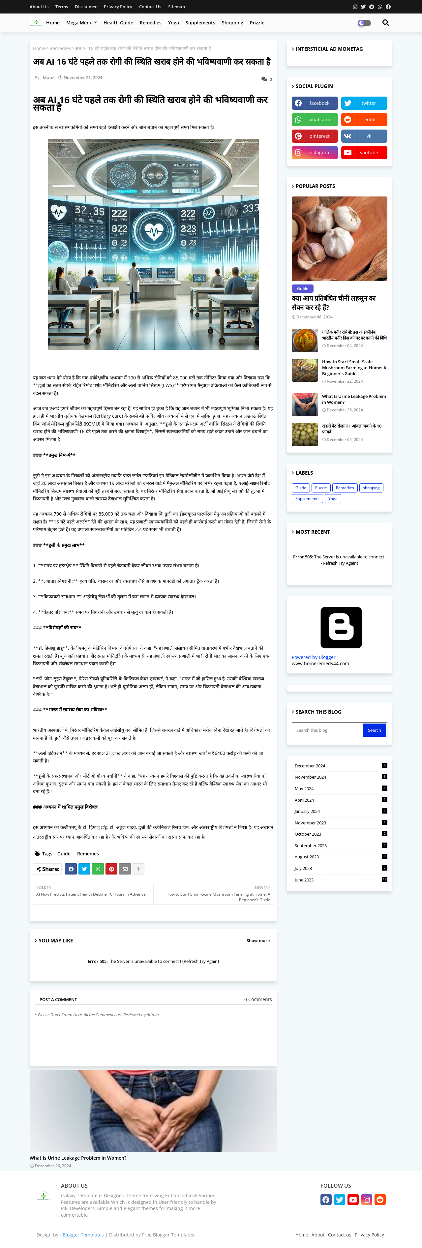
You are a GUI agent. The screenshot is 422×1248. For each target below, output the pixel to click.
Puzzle (257, 22)
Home (53, 22)
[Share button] (138, 869)
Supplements (200, 22)
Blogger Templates (83, 1235)
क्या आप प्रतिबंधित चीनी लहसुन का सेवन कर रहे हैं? (334, 303)
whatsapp (319, 119)
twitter (369, 103)
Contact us (150, 7)
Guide (64, 853)
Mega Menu (79, 22)
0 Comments (258, 999)
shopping (371, 487)
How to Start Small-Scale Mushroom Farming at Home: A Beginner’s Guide (354, 367)
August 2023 (341, 857)
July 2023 (341, 868)
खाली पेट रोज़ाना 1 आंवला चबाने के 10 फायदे (351, 429)
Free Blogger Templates (168, 1235)
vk (369, 136)
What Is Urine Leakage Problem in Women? (78, 1158)
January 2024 (341, 811)
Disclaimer (86, 7)
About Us (39, 7)
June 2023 (341, 880)
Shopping (232, 22)
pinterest (320, 136)
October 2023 (341, 834)
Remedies (151, 22)
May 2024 (341, 788)
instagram (319, 152)
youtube (369, 152)
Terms (62, 7)
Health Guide (118, 22)
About (318, 1235)
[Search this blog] (328, 730)
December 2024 (341, 766)
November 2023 (341, 823)
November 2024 (341, 777)
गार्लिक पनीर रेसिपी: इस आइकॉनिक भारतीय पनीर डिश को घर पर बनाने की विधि (354, 335)
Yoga (173, 22)
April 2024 (341, 800)
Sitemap (176, 7)
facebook (319, 103)
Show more (258, 940)
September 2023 (341, 845)
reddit (369, 119)
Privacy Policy (118, 7)
